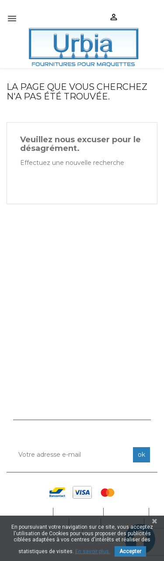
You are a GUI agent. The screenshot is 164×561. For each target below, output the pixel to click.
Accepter (130, 551)
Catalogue (79, 512)
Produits (127, 512)
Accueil (33, 512)
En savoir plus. (92, 551)
